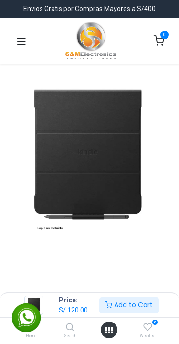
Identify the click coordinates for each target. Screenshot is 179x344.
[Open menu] (109, 330)
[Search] (69, 328)
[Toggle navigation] (21, 41)
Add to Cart (129, 305)
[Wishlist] (147, 327)
